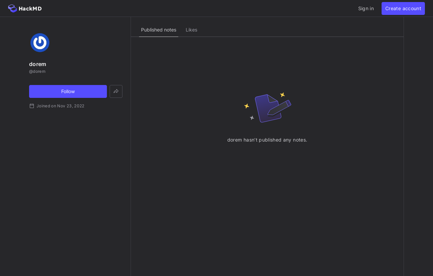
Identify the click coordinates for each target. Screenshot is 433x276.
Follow (68, 91)
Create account (403, 8)
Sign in (366, 8)
